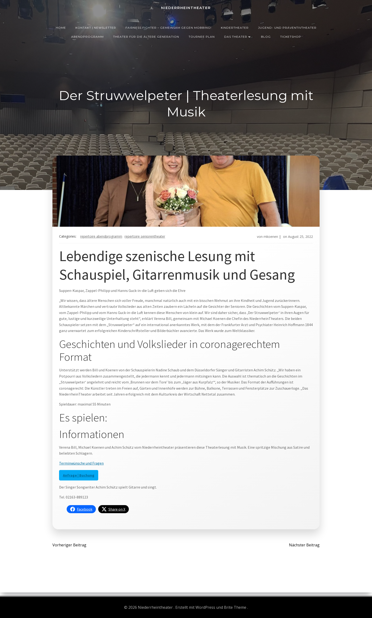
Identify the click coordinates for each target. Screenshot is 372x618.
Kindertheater (235, 26)
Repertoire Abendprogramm (102, 238)
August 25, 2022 (299, 238)
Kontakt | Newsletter (95, 26)
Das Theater (237, 35)
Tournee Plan (202, 35)
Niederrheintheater (186, 7)
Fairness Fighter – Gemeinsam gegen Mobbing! (168, 26)
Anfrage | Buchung (79, 477)
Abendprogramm (87, 35)
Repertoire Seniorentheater (146, 238)
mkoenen (270, 238)
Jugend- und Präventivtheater (287, 26)
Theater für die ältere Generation (146, 35)
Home (61, 26)
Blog (266, 35)
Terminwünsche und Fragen (82, 465)
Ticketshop (290, 35)
